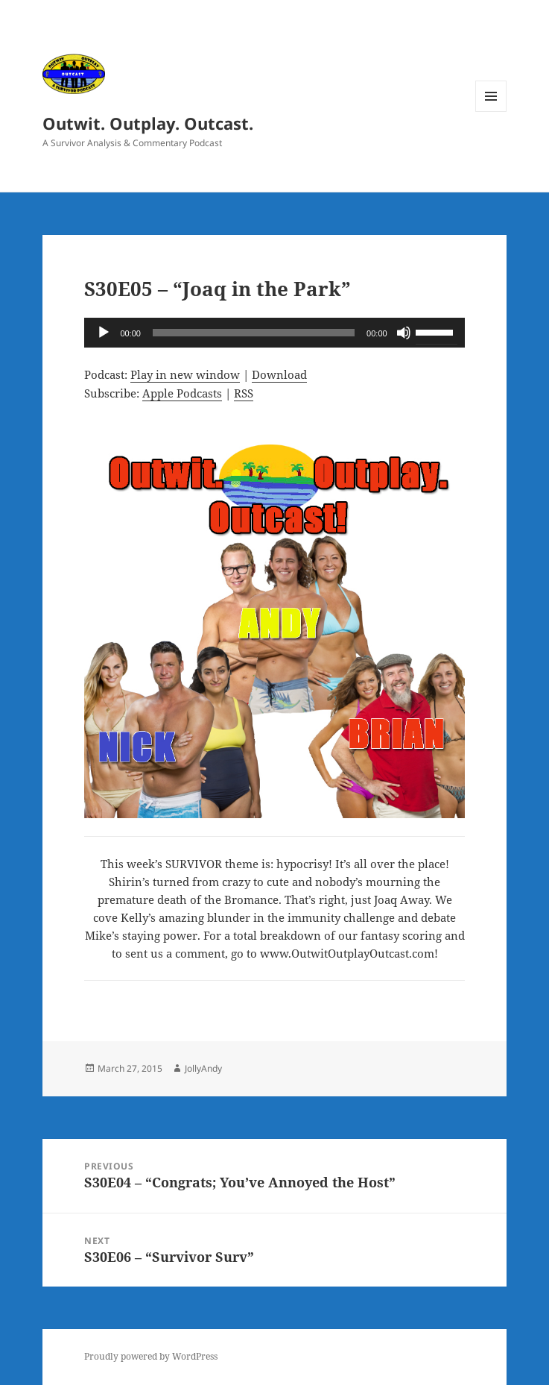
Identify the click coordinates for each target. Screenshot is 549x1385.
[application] (274, 333)
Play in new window (185, 374)
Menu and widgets (491, 111)
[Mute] (403, 332)
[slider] (254, 332)
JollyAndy (203, 1068)
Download (279, 374)
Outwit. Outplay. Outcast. (147, 123)
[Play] (103, 332)
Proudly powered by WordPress (151, 1356)
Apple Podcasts (182, 393)
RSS (243, 393)
